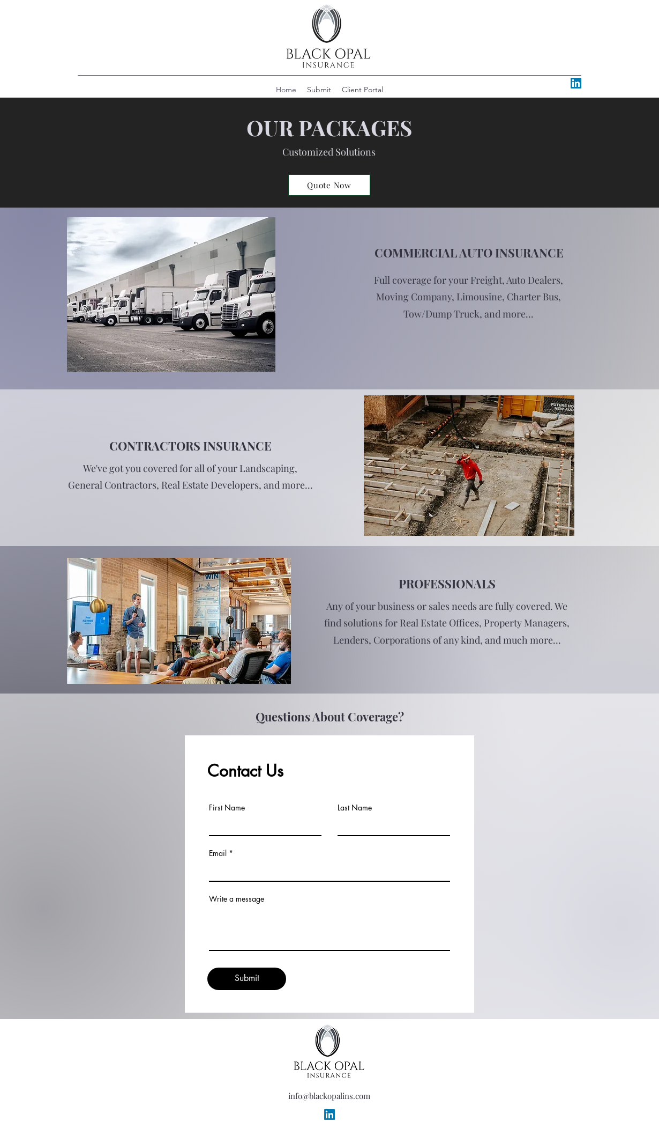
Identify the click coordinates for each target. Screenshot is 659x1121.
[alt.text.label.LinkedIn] (576, 83)
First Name (227, 808)
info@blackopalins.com (329, 1095)
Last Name (355, 808)
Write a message (236, 899)
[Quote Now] (329, 185)
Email (218, 853)
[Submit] (246, 979)
